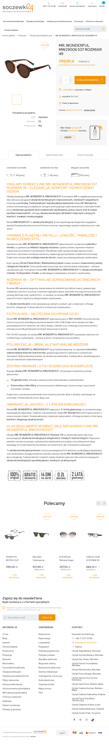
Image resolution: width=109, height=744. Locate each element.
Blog (5, 638)
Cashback (68, 89)
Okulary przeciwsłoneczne (59, 21)
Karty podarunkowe (12, 684)
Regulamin (44, 646)
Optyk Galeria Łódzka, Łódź (86, 704)
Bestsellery (8, 663)
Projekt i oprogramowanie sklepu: (19, 736)
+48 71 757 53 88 (83, 638)
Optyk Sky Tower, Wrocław (85, 659)
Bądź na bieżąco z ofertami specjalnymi (26, 600)
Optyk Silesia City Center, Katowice (85, 679)
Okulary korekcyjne (35, 21)
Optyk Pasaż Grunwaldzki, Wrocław (85, 664)
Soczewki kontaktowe (14, 21)
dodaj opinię (89, 110)
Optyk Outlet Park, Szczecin (86, 713)
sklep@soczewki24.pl (85, 642)
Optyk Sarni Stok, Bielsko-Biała (87, 684)
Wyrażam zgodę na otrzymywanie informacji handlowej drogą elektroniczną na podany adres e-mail (34, 609)
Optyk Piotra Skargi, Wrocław (86, 673)
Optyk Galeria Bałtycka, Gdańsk (88, 709)
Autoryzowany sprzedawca (16, 688)
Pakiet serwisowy (11, 705)
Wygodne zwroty (47, 663)
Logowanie (44, 642)
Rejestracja (44, 638)
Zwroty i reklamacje (48, 671)
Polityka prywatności (49, 651)
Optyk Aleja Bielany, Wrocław (86, 651)
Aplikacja (7, 701)
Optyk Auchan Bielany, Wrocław (87, 655)
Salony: (78, 646)
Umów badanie (11, 30)
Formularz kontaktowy (83, 634)
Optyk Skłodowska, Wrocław (86, 669)
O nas (5, 634)
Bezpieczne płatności (49, 667)
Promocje (79, 21)
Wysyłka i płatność (48, 659)
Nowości (7, 659)
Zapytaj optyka (46, 684)
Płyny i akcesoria (11, 680)
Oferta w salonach (94, 21)
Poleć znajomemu (69, 103)
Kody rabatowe (46, 680)
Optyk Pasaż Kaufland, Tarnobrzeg (83, 699)
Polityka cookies (47, 655)
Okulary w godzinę (12, 709)
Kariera (6, 642)
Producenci (8, 651)
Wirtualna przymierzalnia (15, 692)
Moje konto (44, 634)
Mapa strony (45, 688)
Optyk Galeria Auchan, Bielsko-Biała (87, 689)
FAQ (41, 692)
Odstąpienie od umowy (50, 676)
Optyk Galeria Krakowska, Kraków (88, 694)
